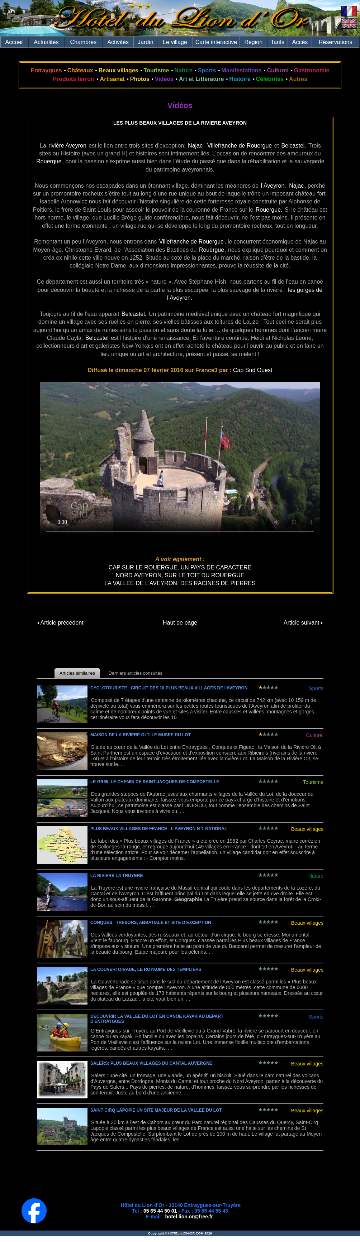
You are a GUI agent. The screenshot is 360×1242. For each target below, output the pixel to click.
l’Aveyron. (273, 186)
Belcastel (97, 338)
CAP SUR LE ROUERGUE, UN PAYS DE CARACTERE (180, 567)
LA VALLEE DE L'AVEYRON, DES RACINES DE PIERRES (179, 583)
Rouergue (48, 161)
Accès (300, 42)
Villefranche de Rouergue (239, 146)
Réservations (335, 42)
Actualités (46, 42)
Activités (118, 42)
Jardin (145, 42)
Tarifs (277, 42)
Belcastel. (293, 146)
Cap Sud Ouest (252, 370)
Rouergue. (269, 210)
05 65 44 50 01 (160, 1211)
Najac (195, 146)
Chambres (83, 42)
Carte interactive (216, 42)
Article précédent (60, 623)
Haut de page (180, 623)
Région (253, 42)
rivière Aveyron (67, 146)
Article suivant (303, 623)
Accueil (14, 42)
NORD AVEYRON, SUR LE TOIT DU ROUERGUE (180, 575)
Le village (175, 42)
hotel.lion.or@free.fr (189, 1216)
